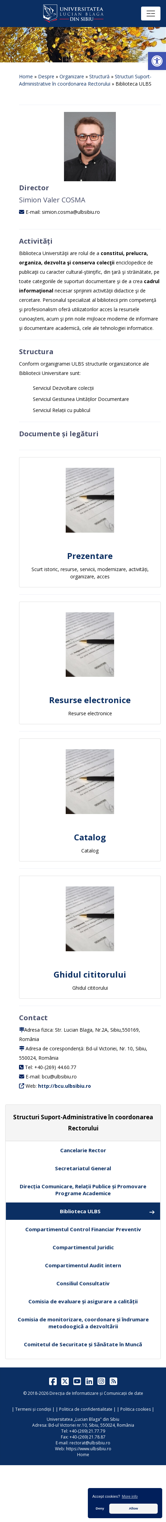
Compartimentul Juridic (83, 1247)
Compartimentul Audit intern (83, 1265)
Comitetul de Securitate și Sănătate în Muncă (83, 1344)
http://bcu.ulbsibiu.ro (64, 1086)
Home (26, 76)
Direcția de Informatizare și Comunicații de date (96, 1393)
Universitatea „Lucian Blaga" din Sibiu (83, 1419)
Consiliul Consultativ (83, 1283)
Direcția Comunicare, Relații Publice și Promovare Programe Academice (83, 1190)
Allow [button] (133, 1508)
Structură (99, 76)
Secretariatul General (83, 1168)
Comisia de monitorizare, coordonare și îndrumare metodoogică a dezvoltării (83, 1323)
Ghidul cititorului (90, 974)
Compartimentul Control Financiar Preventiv (83, 1229)
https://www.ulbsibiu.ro (88, 1449)
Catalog (90, 837)
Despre (46, 76)
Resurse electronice (90, 700)
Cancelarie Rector (83, 1150)
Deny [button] (100, 1508)
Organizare (71, 76)
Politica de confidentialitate (85, 1409)
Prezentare (90, 555)
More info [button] (130, 1496)
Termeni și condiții (33, 1409)
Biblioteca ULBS (107, 1211)
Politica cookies (135, 1409)
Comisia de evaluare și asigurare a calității (83, 1301)
